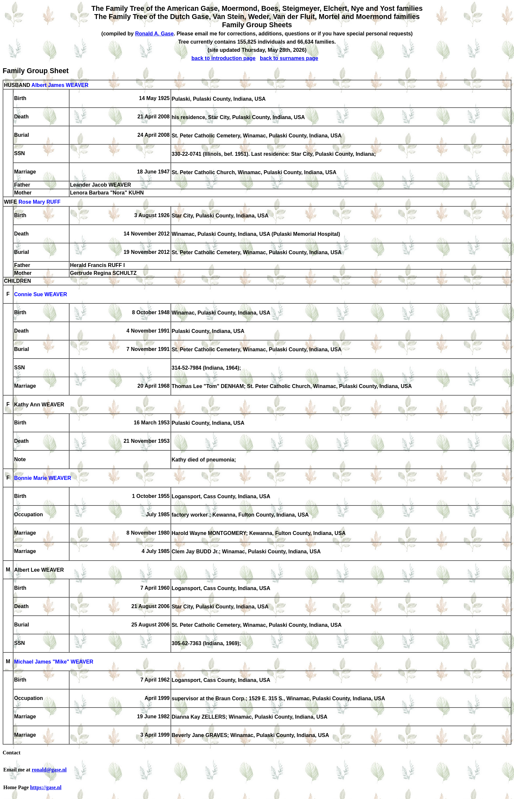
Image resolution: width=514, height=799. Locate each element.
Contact (11, 752)
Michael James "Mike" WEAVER (53, 662)
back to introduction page (223, 58)
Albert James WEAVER (60, 85)
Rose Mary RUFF (39, 202)
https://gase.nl (46, 787)
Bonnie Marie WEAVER (42, 478)
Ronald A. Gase (154, 33)
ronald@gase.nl (49, 769)
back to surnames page (289, 58)
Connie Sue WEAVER (40, 294)
